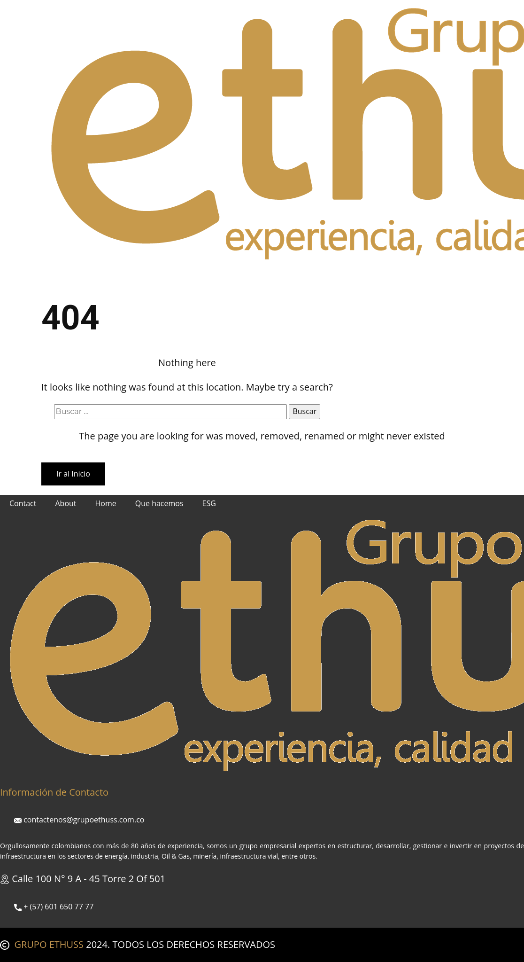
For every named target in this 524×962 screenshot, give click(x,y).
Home (105, 503)
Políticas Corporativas (276, 277)
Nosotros (104, 277)
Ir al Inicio (73, 474)
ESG (213, 277)
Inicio (60, 277)
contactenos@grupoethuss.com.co (79, 819)
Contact (22, 503)
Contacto (348, 277)
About (65, 503)
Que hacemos (163, 277)
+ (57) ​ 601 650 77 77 (53, 906)
